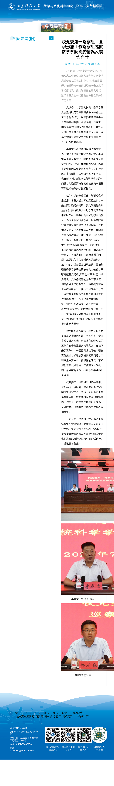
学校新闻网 (29, 709)
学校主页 (19, 709)
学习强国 (39, 709)
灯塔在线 (48, 709)
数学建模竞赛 (67, 709)
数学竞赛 (57, 709)
